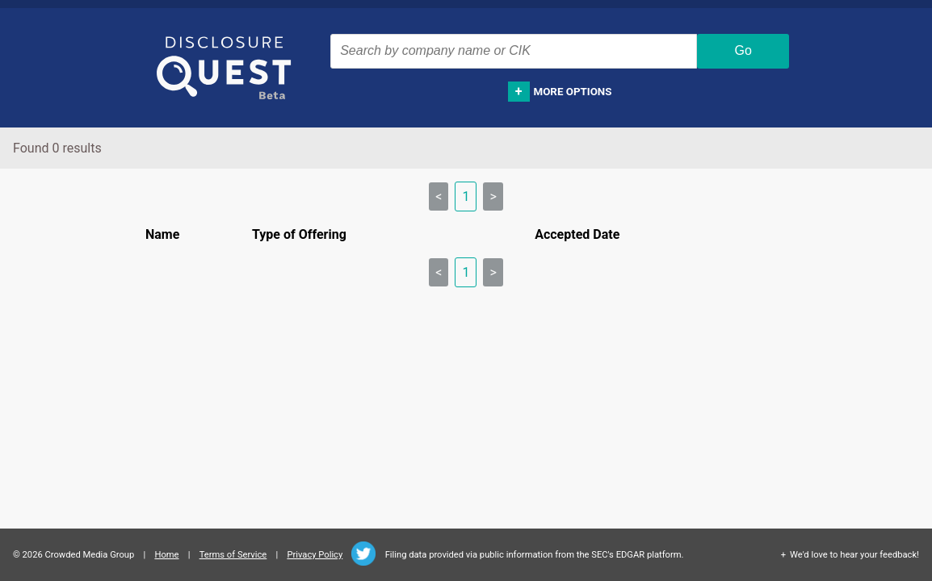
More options (573, 92)
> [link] (492, 196)
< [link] (438, 196)
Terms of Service (233, 555)
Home (166, 555)
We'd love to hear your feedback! (854, 555)
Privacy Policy (314, 555)
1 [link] (465, 196)
